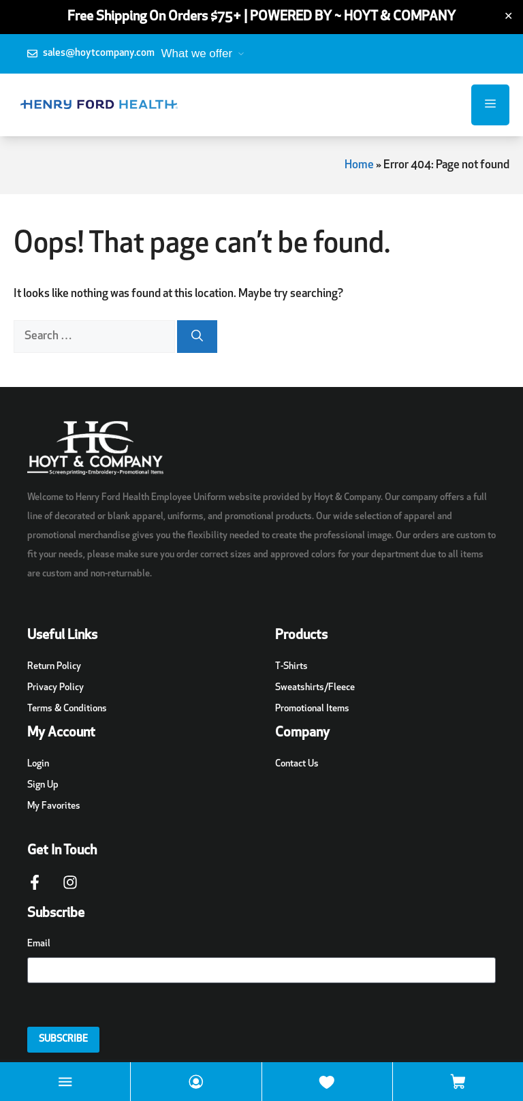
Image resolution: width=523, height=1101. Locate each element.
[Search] (197, 336)
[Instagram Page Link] (70, 889)
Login (38, 764)
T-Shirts (291, 667)
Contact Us (297, 764)
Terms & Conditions (67, 709)
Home (359, 165)
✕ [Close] (508, 17)
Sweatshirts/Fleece (315, 688)
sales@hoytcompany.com (99, 53)
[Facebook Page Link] (34, 889)
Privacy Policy (55, 688)
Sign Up (43, 785)
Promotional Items (312, 709)
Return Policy (54, 667)
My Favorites (53, 806)
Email (38, 944)
